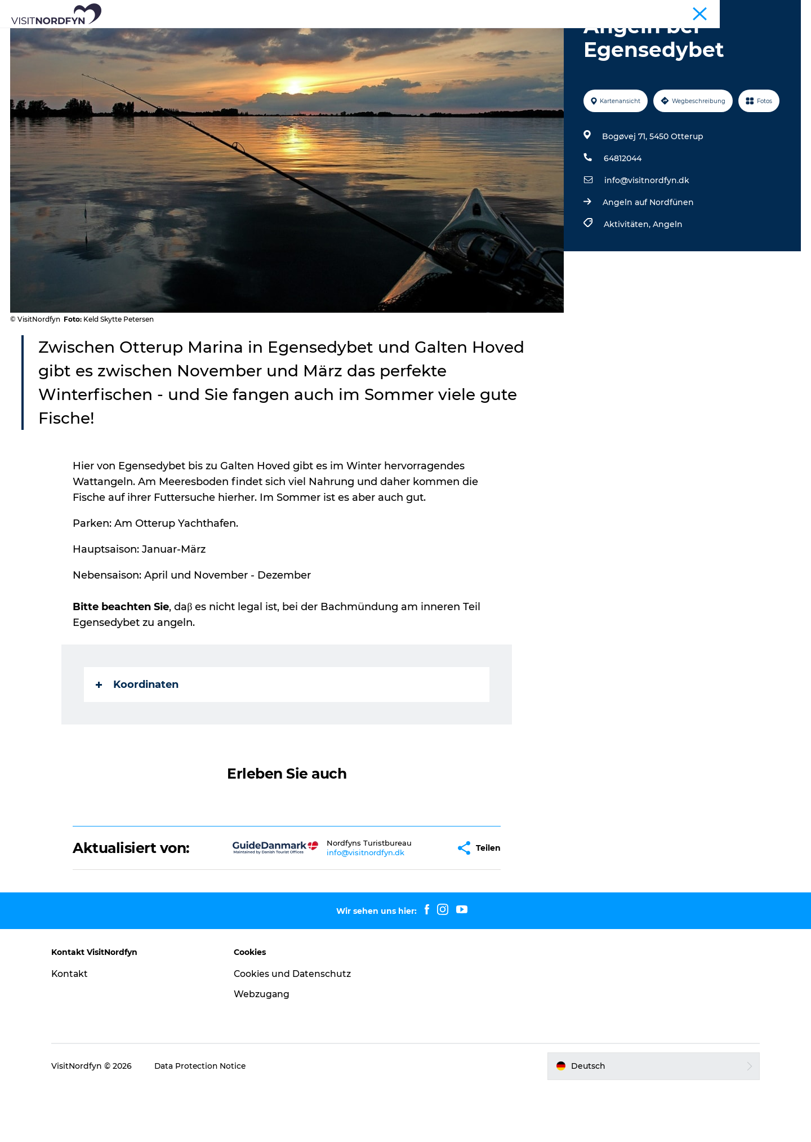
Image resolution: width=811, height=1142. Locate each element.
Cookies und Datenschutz (296, 1027)
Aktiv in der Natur (243, 36)
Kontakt (75, 1027)
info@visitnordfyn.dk (646, 234)
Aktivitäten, (627, 278)
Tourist (716, 11)
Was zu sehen (159, 36)
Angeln (667, 278)
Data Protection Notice (206, 1119)
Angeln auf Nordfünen (647, 256)
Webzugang (265, 1047)
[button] (411, 901)
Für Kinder (398, 36)
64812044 (622, 212)
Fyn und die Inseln (769, 11)
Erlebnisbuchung (474, 36)
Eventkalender (328, 36)
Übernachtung (559, 36)
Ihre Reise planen (644, 36)
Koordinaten (137, 738)
